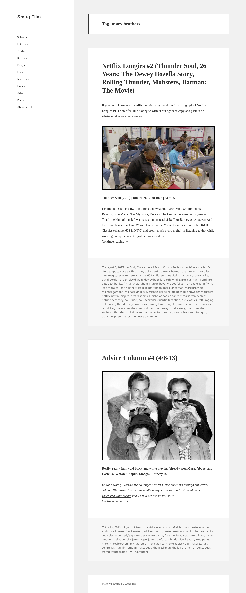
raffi (201, 300)
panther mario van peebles (189, 296)
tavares (206, 304)
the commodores (142, 308)
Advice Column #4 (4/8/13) (139, 357)
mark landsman (173, 288)
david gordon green (115, 279)
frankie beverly (158, 283)
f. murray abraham (136, 283)
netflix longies (120, 296)
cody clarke (200, 275)
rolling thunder (117, 304)
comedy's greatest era (132, 535)
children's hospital (165, 275)
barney (165, 271)
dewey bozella (153, 279)
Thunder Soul (111, 198)
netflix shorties (140, 296)
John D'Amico (135, 527)
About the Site (25, 107)
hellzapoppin (122, 539)
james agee (139, 539)
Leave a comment (148, 316)
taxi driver (108, 308)
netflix (106, 296)
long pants (202, 539)
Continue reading (115, 241)
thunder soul (122, 312)
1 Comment (140, 552)
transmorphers (112, 316)
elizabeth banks (112, 283)
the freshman (162, 548)
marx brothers (194, 288)
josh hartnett (128, 288)
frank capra (155, 535)
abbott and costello (188, 527)
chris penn (185, 275)
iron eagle (191, 283)
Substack (22, 37)
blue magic (109, 275)
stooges (146, 548)
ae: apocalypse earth (120, 271)
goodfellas (176, 283)
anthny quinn (143, 271)
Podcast (21, 100)
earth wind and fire (199, 279)
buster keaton (172, 531)
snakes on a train (189, 304)
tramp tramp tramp (114, 552)
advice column (153, 531)
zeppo (127, 316)
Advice (21, 93)
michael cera (138, 543)
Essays (21, 65)
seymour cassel (138, 304)
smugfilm (170, 304)
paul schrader (147, 300)
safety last (201, 543)
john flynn (205, 283)
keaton (189, 539)
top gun (201, 312)
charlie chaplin (203, 531)
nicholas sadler (160, 296)
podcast (180, 490)
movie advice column (179, 543)
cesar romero (126, 275)
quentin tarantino (168, 300)
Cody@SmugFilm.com (116, 495)
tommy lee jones (184, 312)
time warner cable (144, 312)
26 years (194, 267)
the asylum (123, 308)
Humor (21, 86)
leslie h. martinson (150, 288)
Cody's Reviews (173, 267)
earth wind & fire (175, 279)
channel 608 (144, 275)
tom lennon (164, 312)
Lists (20, 72)
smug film (156, 304)
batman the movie (183, 271)
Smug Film (29, 16)
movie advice (156, 543)
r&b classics (189, 300)
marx (105, 543)
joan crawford (157, 539)
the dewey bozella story (170, 308)
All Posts (156, 267)
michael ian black (136, 292)
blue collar (202, 271)
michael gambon (113, 292)
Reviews (22, 58)
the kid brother (181, 548)
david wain (136, 279)
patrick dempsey (112, 300)
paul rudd (131, 300)
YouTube (22, 51)
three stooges (202, 548)
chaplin (188, 531)
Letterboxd (23, 44)
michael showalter (188, 292)
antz (156, 271)
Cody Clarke (137, 267)
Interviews (23, 79)
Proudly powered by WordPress (119, 583)
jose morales (110, 288)
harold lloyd (196, 535)
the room (193, 308)
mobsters (207, 292)
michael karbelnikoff (161, 292)
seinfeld (107, 548)
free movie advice (176, 535)
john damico (176, 539)
